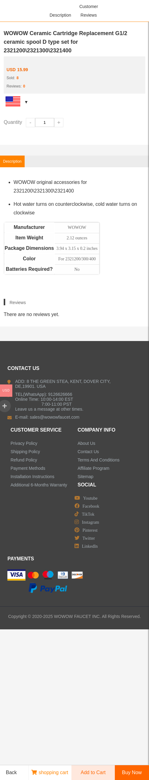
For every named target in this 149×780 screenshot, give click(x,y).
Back (9, 772)
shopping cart (49, 772)
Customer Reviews (88, 11)
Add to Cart (93, 772)
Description (60, 15)
